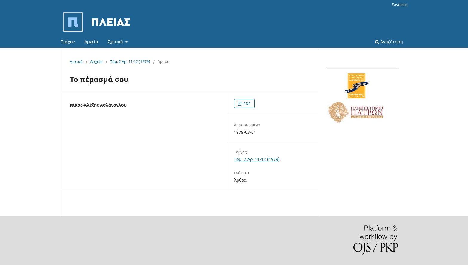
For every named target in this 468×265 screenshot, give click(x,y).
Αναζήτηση (389, 41)
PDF (246, 103)
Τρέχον (68, 41)
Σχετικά (116, 41)
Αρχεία (91, 41)
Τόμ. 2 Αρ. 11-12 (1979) (130, 61)
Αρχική (76, 61)
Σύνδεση (399, 4)
